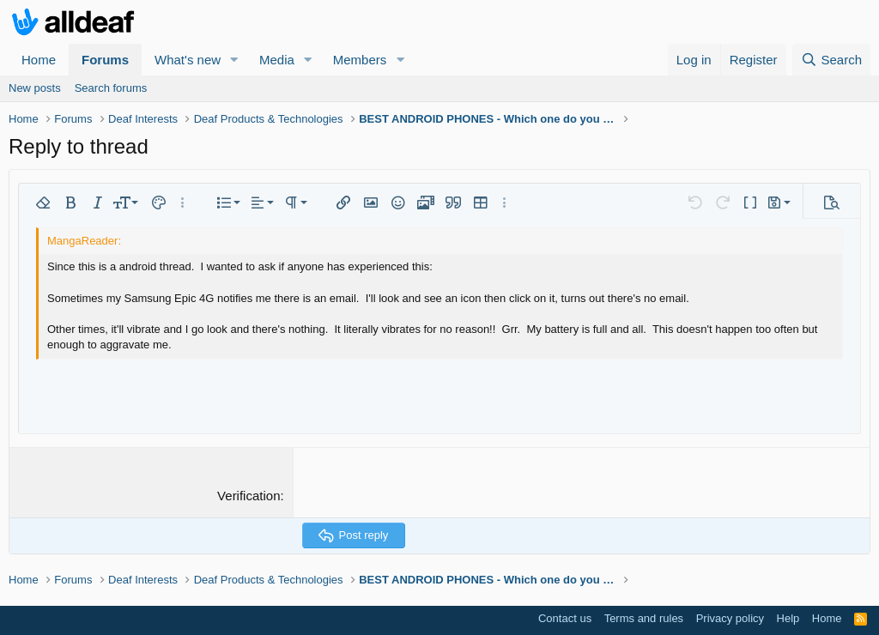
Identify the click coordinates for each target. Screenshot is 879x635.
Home (38, 59)
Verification (248, 495)
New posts (35, 88)
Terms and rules (643, 618)
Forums (105, 59)
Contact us (564, 618)
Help (788, 618)
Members (360, 59)
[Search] (831, 60)
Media (276, 59)
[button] (234, 60)
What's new (188, 59)
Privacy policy (730, 618)
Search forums (111, 88)
